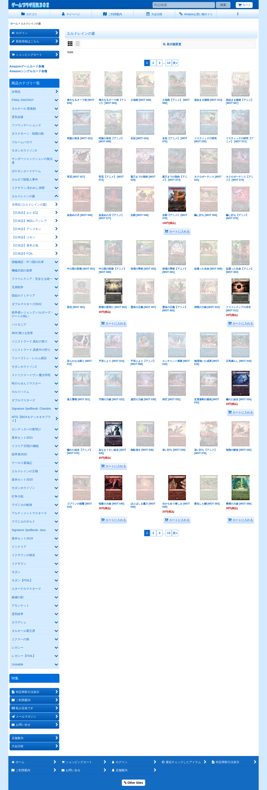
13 (168, 62)
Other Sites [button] (133, 782)
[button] (238, 14)
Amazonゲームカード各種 (26, 66)
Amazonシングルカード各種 (28, 71)
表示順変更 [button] (172, 44)
